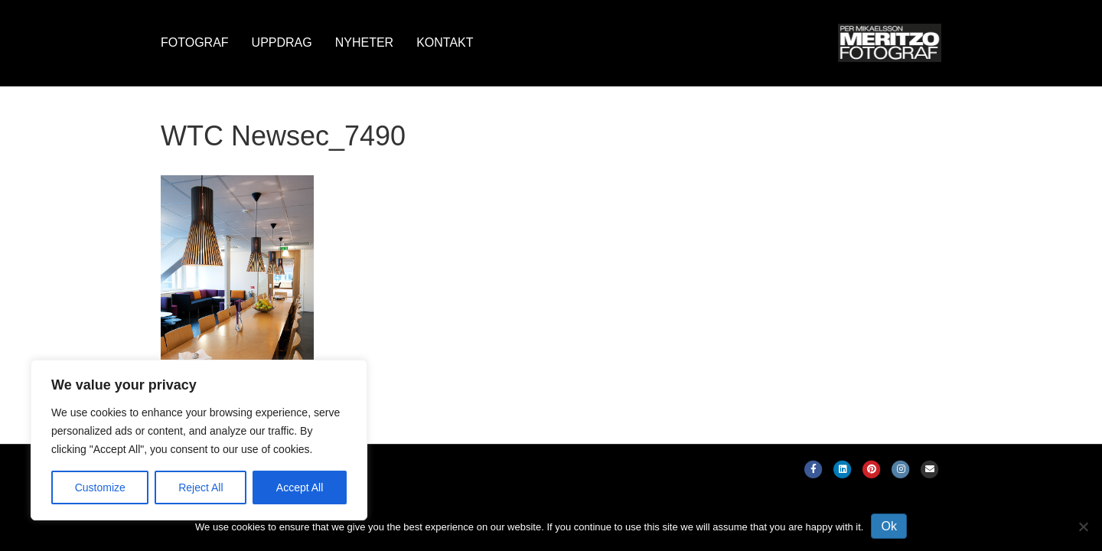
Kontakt (444, 42)
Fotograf (195, 42)
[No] (1083, 526)
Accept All (299, 487)
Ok (888, 526)
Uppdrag (282, 42)
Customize (100, 487)
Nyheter (364, 42)
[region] (199, 440)
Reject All (200, 487)
